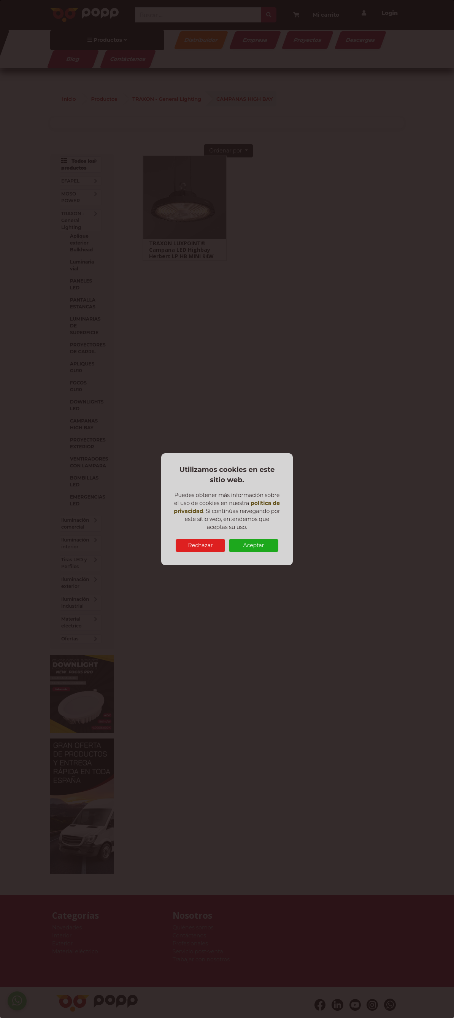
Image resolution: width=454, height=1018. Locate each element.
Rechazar (200, 545)
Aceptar (253, 545)
